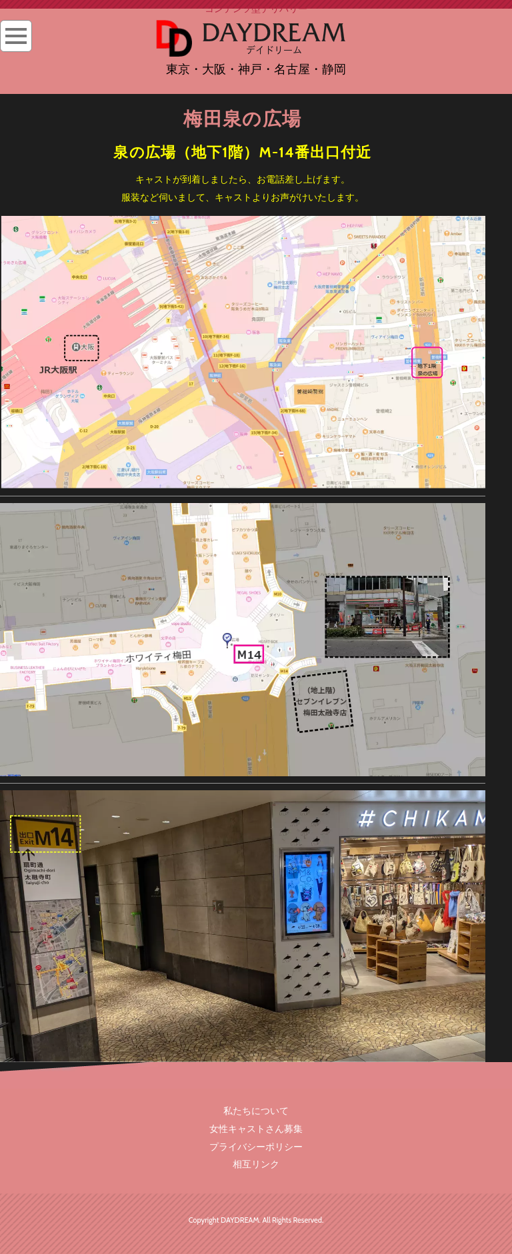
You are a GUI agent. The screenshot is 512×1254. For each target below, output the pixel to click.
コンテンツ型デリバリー (256, 9)
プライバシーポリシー (256, 1147)
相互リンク (256, 1164)
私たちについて (256, 1111)
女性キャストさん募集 (256, 1129)
